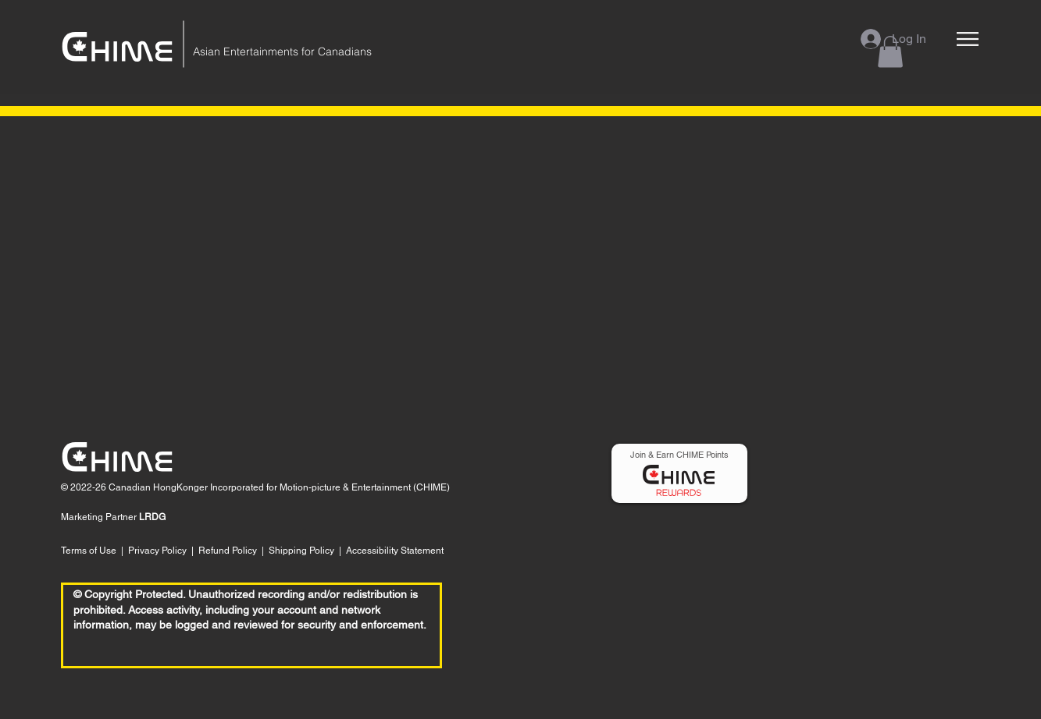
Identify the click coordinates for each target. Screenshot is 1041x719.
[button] (968, 39)
